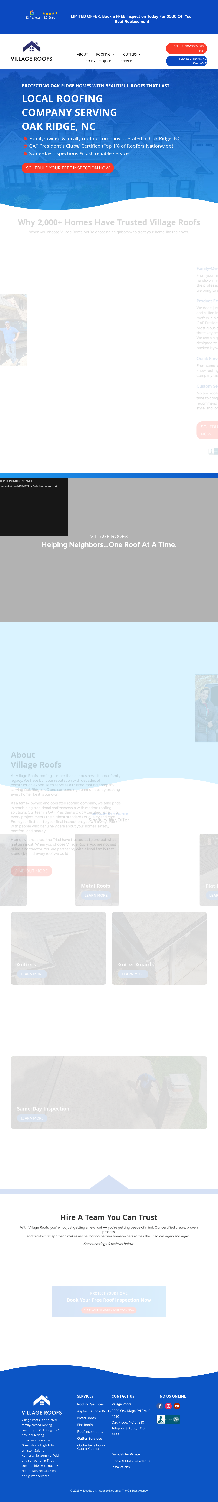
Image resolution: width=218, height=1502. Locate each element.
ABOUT (82, 54)
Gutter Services (89, 1438)
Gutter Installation (91, 1445)
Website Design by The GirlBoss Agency (123, 1490)
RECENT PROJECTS (99, 61)
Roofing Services (90, 1404)
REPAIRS (126, 61)
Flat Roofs (85, 1425)
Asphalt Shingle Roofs (94, 1411)
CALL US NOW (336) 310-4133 (189, 48)
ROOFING (103, 54)
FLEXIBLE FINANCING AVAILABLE (193, 61)
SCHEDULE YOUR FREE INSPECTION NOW (55, 168)
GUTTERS (130, 54)
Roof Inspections (90, 1432)
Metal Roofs (86, 1418)
